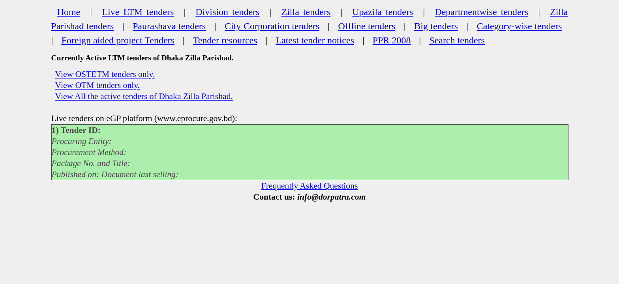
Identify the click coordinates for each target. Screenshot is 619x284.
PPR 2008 (392, 40)
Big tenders (436, 26)
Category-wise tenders (519, 26)
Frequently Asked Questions (309, 186)
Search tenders (457, 40)
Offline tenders (367, 26)
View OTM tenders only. (97, 85)
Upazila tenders (382, 12)
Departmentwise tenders (481, 12)
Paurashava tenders (169, 26)
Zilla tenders (305, 12)
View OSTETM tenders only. (105, 74)
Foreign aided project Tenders (117, 40)
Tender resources (225, 40)
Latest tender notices (315, 40)
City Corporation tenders (272, 26)
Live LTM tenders (138, 12)
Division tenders (227, 12)
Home (69, 12)
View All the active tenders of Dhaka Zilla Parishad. (144, 96)
